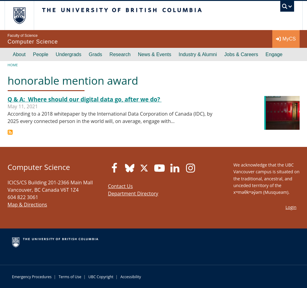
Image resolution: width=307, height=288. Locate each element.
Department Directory (133, 193)
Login (290, 207)
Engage (274, 54)
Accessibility (130, 276)
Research (119, 54)
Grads (95, 54)
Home (13, 65)
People (40, 54)
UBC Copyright (100, 276)
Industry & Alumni (198, 54)
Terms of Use (70, 276)
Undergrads (68, 54)
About (19, 54)
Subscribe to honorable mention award (10, 132)
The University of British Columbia (23, 15)
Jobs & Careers (241, 54)
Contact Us (120, 186)
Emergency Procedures (32, 276)
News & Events (154, 54)
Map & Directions (27, 204)
